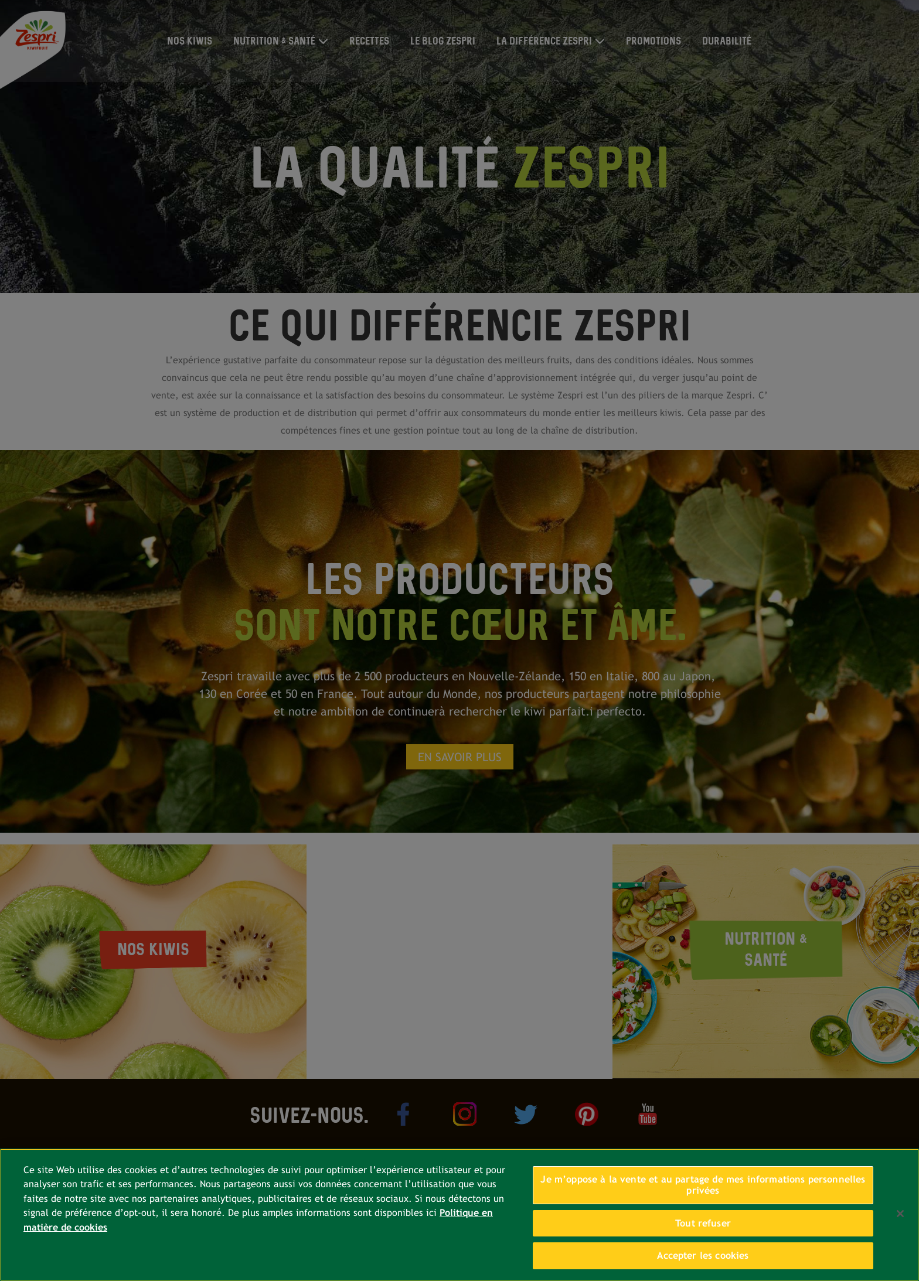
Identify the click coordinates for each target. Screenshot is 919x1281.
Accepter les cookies (702, 1255)
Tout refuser (703, 1223)
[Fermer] (900, 1214)
